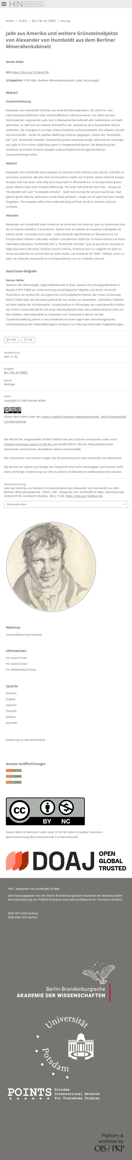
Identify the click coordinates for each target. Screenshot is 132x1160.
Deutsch (11, 693)
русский (11, 723)
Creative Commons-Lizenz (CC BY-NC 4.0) (30, 444)
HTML (12, 339)
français (11, 711)
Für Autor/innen (16, 664)
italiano (11, 717)
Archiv (23, 21)
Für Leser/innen (16, 658)
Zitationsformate (16, 504)
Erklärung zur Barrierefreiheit (25, 740)
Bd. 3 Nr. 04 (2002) (44, 21)
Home (10, 21)
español (11, 705)
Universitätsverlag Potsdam (24, 634)
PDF (29, 339)
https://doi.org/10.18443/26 (30, 72)
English (10, 699)
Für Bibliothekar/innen (21, 669)
